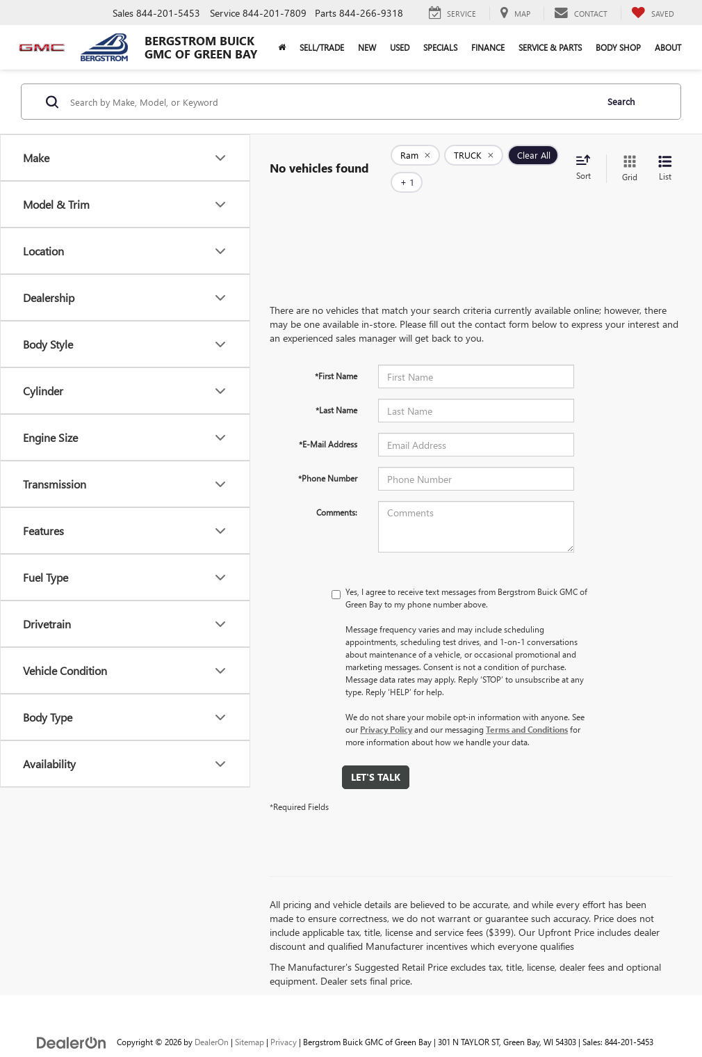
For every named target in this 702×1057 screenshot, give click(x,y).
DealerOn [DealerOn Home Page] (212, 1020)
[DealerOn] (71, 1020)
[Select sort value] (587, 158)
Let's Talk (375, 756)
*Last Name (336, 389)
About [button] (668, 47)
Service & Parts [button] (550, 47)
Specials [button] (440, 47)
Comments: (336, 491)
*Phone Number (327, 457)
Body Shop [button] (618, 47)
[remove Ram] (415, 158)
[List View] (665, 158)
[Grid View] (627, 158)
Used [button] (399, 47)
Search (621, 101)
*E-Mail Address (328, 423)
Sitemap (249, 1020)
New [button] (367, 47)
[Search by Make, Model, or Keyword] (331, 101)
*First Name (336, 354)
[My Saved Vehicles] (653, 13)
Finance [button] (488, 47)
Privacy (283, 1020)
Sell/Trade (322, 47)
